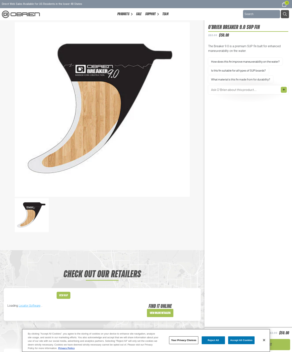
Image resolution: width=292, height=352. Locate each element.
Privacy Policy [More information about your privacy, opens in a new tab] (66, 348)
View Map (63, 295)
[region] (146, 340)
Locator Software (29, 305)
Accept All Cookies (241, 340)
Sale (139, 14)
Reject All (213, 340)
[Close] (264, 340)
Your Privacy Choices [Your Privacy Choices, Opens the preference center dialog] (183, 340)
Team (165, 14)
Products (123, 14)
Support (150, 14)
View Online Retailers (160, 312)
